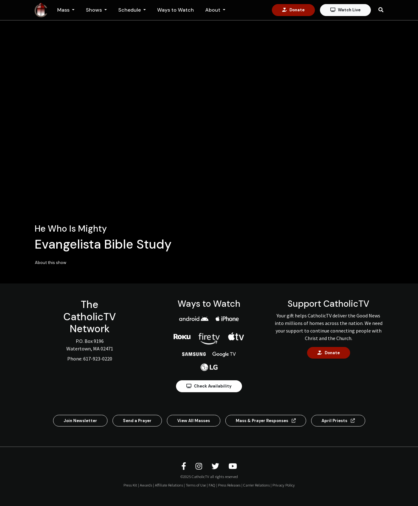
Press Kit (130, 484)
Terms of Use (196, 484)
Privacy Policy (283, 484)
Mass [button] (64, 10)
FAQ (212, 484)
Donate (293, 10)
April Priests (338, 420)
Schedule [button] (130, 10)
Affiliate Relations (169, 484)
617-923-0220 (97, 358)
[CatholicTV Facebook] (184, 466)
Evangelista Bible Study (103, 244)
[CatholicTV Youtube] (232, 466)
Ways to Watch (175, 10)
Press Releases (229, 484)
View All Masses (193, 420)
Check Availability (209, 386)
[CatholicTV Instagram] (199, 466)
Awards (146, 484)
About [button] (213, 10)
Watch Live (345, 10)
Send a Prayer (137, 420)
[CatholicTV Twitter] (216, 466)
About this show (50, 262)
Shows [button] (94, 10)
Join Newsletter (80, 420)
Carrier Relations (256, 484)
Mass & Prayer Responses (266, 420)
